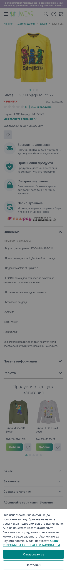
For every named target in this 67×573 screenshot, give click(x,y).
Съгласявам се (33, 554)
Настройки (33, 565)
